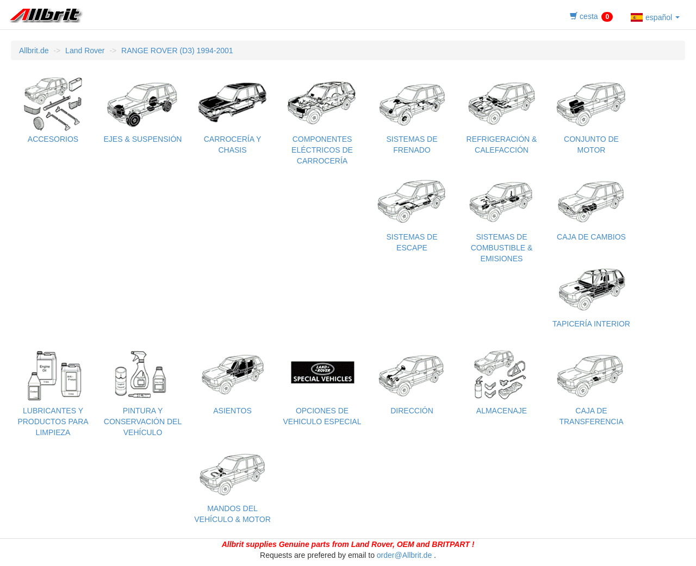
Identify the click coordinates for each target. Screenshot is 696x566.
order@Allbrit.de (404, 555)
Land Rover (84, 50)
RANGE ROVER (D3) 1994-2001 (177, 50)
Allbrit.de (33, 50)
